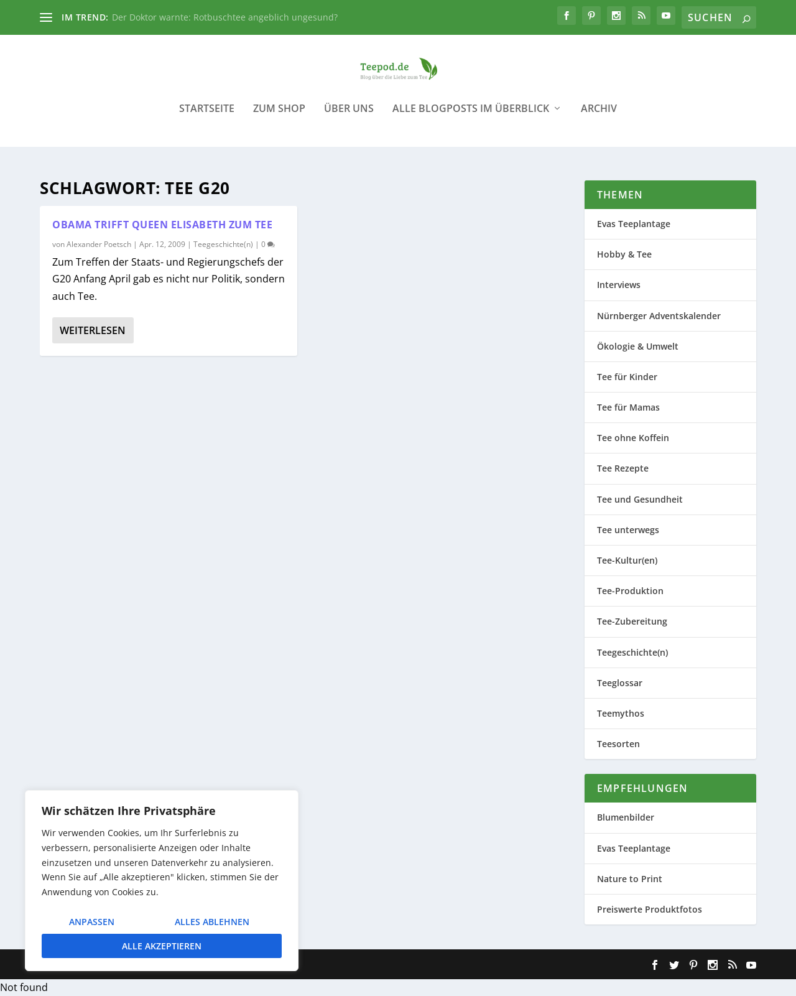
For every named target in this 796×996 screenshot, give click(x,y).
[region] (161, 880)
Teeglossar (619, 683)
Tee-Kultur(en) (627, 560)
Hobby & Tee (624, 254)
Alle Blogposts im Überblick (470, 118)
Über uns (349, 118)
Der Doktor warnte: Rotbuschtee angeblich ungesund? (225, 17)
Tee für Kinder (627, 377)
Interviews (619, 285)
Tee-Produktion (630, 591)
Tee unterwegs (628, 530)
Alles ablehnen (212, 922)
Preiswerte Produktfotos (649, 909)
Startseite (206, 118)
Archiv (599, 118)
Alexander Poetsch (99, 244)
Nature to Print (629, 879)
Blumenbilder (625, 817)
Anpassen (91, 922)
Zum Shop (279, 118)
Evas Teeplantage (633, 224)
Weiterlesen (93, 330)
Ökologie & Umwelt (637, 346)
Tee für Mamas (628, 407)
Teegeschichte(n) (223, 244)
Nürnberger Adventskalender (659, 316)
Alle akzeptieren (161, 946)
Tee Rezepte (623, 468)
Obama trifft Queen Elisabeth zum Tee (162, 224)
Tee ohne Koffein (633, 438)
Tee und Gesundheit (640, 499)
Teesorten (618, 744)
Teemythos (620, 713)
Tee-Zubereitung (632, 621)
